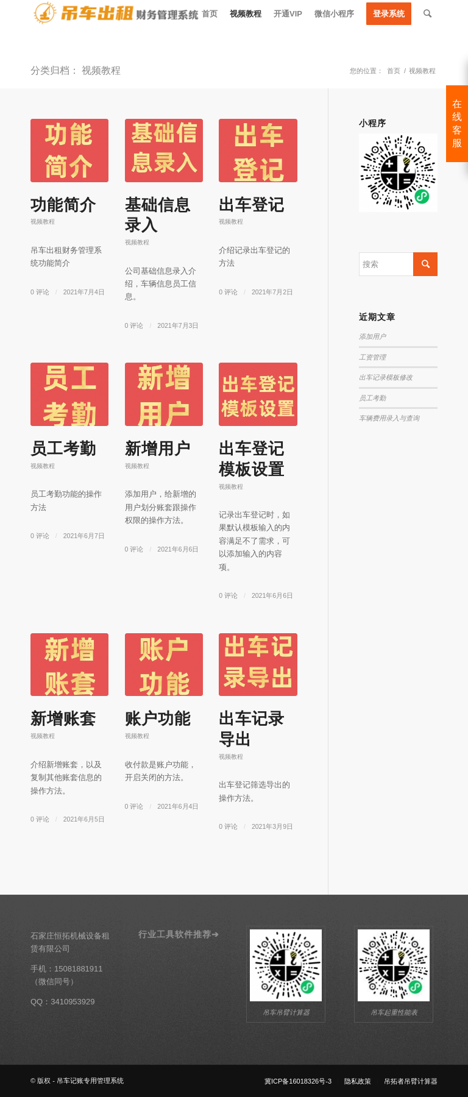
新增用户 (158, 448)
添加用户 (372, 336)
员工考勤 (63, 448)
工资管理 (372, 357)
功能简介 (63, 205)
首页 (393, 70)
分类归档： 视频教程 (75, 70)
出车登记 (252, 205)
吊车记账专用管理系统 (90, 1080)
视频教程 (42, 221)
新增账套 (63, 718)
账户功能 (158, 718)
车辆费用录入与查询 (389, 418)
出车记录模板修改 (386, 377)
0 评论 (39, 292)
